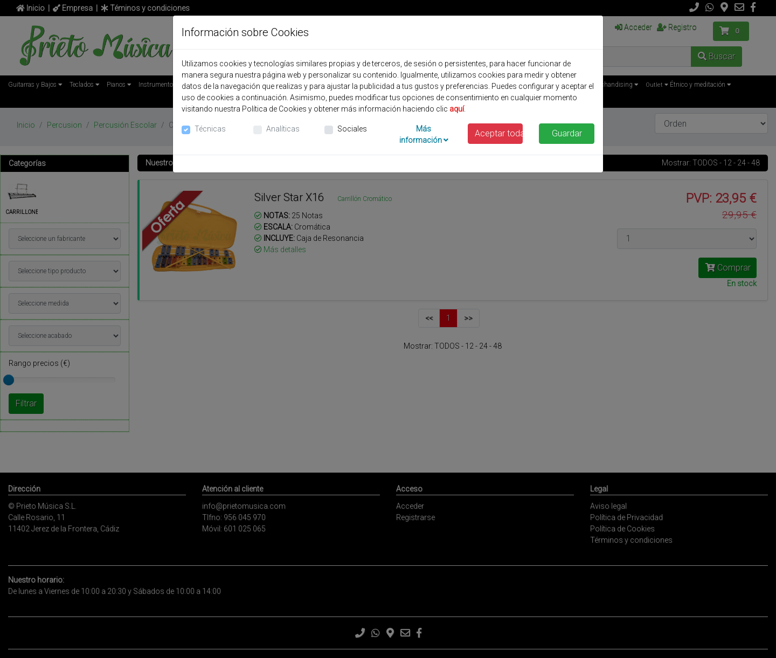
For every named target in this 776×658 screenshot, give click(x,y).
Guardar (567, 133)
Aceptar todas (499, 133)
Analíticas (283, 128)
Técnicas (210, 128)
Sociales (352, 128)
